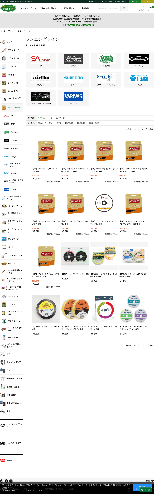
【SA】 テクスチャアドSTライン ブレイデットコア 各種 (74, 170)
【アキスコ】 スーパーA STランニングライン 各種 (133, 275)
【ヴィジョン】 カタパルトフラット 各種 (45, 328)
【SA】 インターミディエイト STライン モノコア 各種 (45, 275)
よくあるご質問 (107, 1)
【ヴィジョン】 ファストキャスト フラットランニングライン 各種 (75, 328)
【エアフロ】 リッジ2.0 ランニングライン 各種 (103, 328)
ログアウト (134, 1)
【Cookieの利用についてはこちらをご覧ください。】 (24, 490)
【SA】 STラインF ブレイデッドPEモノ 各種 (74, 222)
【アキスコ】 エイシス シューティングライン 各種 (104, 275)
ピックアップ (60, 118)
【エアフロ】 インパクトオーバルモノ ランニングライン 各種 (133, 328)
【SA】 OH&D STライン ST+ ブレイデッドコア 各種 (104, 170)
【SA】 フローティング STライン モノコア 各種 (46, 222)
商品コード (42, 123)
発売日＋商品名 (94, 123)
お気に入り (142, 10)
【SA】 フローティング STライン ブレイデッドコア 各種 (133, 170)
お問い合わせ (121, 1)
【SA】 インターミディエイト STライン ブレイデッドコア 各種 (132, 222)
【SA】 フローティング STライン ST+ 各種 (44, 170)
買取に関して (69, 8)
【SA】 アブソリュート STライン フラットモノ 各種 (104, 222)
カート (151, 8)
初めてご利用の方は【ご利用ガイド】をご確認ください (77, 16)
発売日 (59, 123)
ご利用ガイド (92, 1)
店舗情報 (85, 8)
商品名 (51, 123)
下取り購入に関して (48, 8)
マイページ (147, 1)
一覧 (50, 118)
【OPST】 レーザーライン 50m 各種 (75, 274)
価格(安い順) (69, 123)
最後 (151, 129)
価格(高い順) (81, 123)
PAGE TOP (150, 481)
